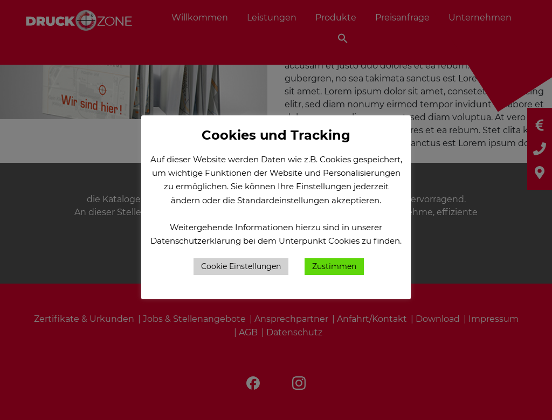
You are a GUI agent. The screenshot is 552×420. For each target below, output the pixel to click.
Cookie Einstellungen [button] (241, 266)
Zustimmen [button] (334, 266)
